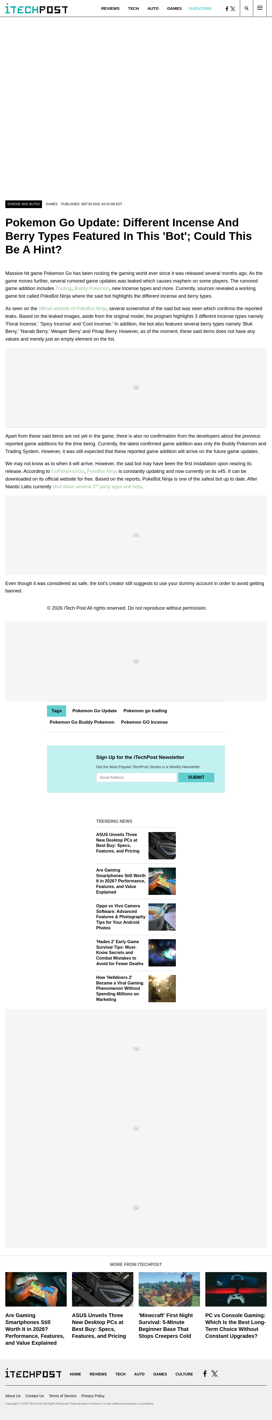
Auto (153, 8)
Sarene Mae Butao (23, 204)
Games (174, 8)
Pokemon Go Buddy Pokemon (82, 722)
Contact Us (35, 1396)
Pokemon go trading (145, 710)
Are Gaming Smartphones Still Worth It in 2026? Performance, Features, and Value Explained (121, 881)
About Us (13, 1396)
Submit (196, 777)
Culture (184, 1374)
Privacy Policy (92, 1396)
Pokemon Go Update (94, 710)
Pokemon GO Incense (144, 722)
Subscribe (200, 8)
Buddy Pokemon (91, 288)
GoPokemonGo (67, 471)
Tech (133, 8)
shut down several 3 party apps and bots (97, 486)
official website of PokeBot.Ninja (73, 308)
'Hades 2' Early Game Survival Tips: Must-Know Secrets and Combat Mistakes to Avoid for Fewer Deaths (119, 952)
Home (75, 1374)
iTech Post (75, 608)
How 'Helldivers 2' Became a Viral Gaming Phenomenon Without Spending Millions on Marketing (119, 988)
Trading (63, 288)
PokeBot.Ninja (102, 471)
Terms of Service (62, 1396)
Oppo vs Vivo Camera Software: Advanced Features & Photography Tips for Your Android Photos (121, 917)
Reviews (110, 8)
